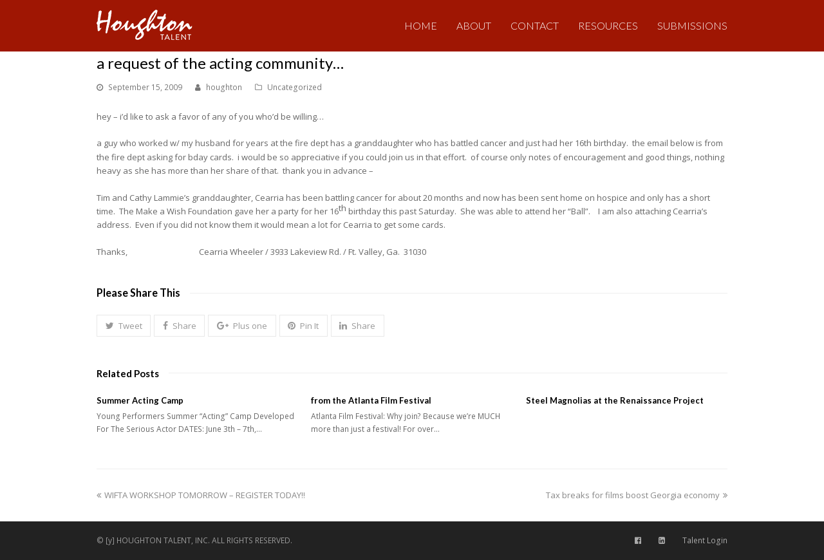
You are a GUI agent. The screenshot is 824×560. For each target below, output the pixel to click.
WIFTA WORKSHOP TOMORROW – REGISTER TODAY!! (201, 495)
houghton (224, 87)
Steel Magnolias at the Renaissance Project (615, 400)
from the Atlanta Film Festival (371, 400)
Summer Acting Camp (140, 400)
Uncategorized (294, 87)
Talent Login (704, 540)
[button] (124, 326)
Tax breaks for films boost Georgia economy (636, 495)
